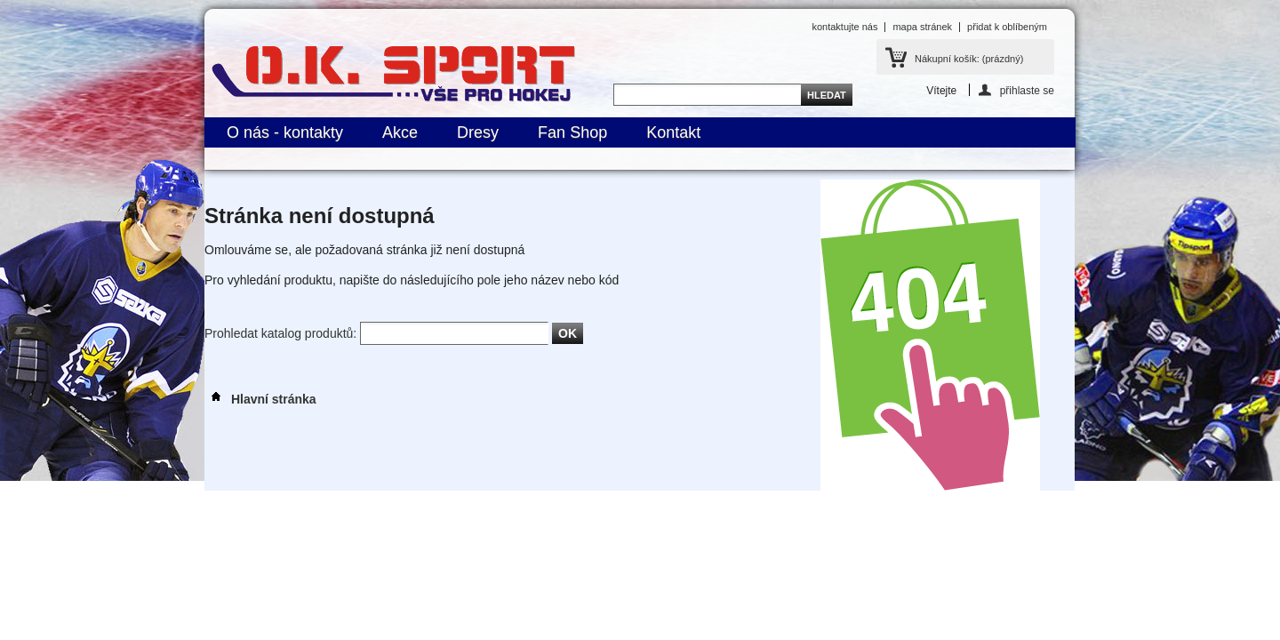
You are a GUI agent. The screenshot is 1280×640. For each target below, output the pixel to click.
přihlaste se (1027, 90)
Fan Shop (572, 132)
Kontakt (673, 132)
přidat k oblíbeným (1007, 26)
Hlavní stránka (260, 399)
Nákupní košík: (969, 58)
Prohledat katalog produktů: (280, 333)
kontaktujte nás (844, 26)
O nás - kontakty (285, 132)
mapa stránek (922, 26)
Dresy (478, 132)
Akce (400, 132)
